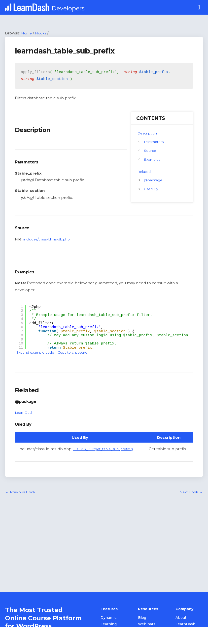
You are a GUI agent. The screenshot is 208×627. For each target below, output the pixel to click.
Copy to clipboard (80, 352)
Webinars (146, 624)
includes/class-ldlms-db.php (49, 239)
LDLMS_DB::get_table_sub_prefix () (106, 449)
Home (27, 33)
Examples (153, 159)
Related (144, 172)
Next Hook (190, 493)
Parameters (155, 142)
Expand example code (37, 352)
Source (150, 151)
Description (148, 133)
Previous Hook (21, 493)
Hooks (42, 33)
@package (154, 180)
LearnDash (25, 413)
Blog (142, 618)
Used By (152, 189)
